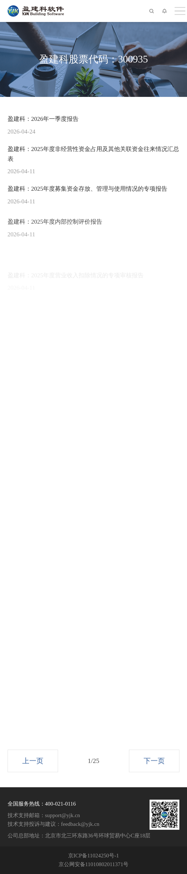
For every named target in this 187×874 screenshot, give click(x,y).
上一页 (32, 766)
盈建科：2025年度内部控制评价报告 (55, 228)
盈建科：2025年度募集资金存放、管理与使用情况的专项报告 (87, 188)
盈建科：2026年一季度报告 (43, 118)
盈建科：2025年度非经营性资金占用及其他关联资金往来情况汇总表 (93, 154)
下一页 (154, 766)
